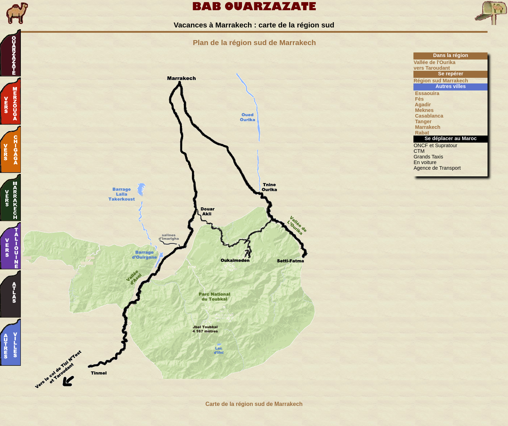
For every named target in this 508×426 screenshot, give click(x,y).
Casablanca (428, 116)
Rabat (421, 133)
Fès (418, 99)
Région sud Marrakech (440, 80)
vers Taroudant (431, 68)
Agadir (422, 104)
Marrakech (426, 127)
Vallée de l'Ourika (434, 62)
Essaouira (426, 93)
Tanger (422, 121)
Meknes (423, 110)
